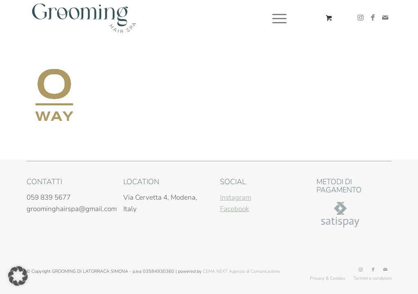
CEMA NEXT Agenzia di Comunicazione (241, 271)
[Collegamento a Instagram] (361, 18)
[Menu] (277, 18)
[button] (18, 276)
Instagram (235, 197)
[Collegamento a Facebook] (373, 18)
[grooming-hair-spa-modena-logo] (84, 18)
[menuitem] (279, 18)
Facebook (234, 209)
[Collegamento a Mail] (385, 18)
